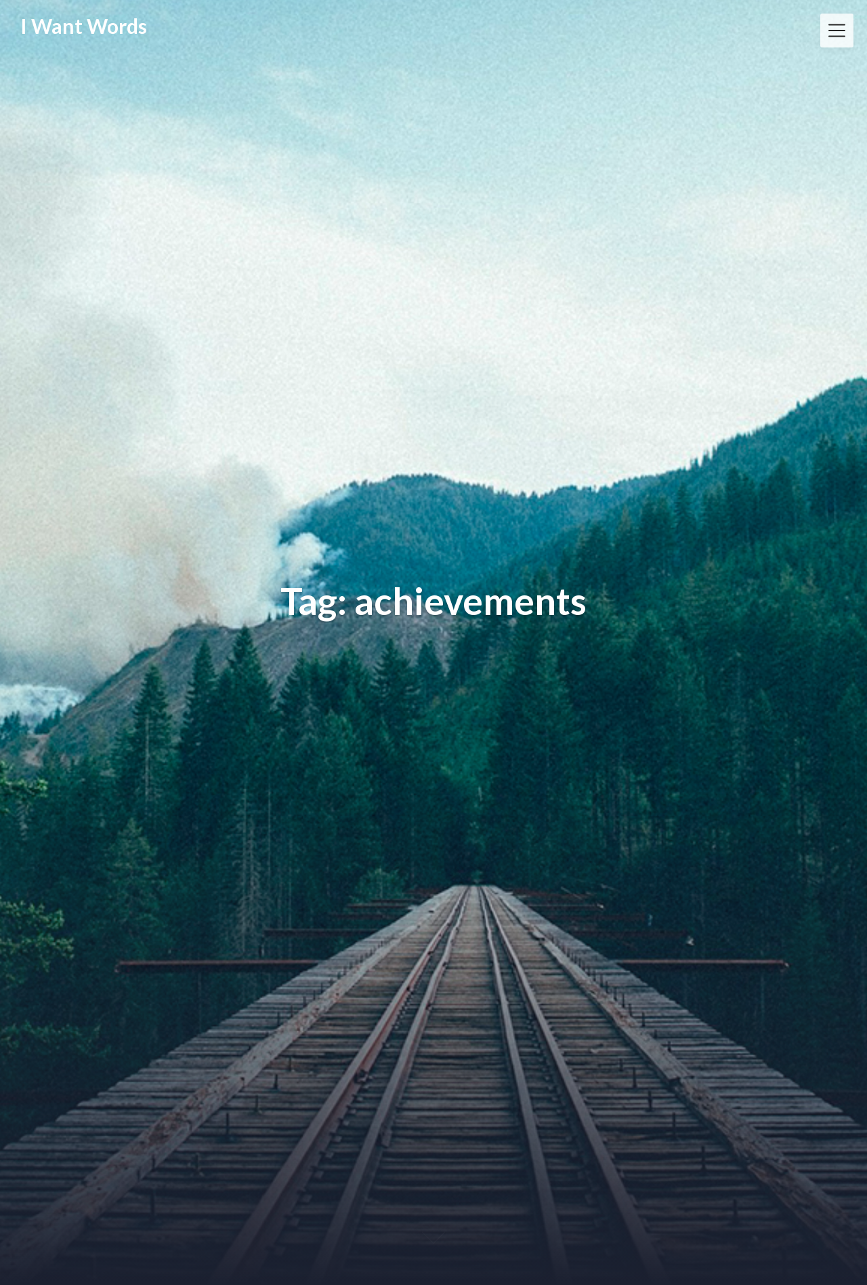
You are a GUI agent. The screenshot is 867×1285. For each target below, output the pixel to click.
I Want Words (83, 26)
